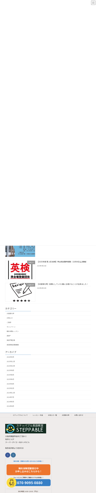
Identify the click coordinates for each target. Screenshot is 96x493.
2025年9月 (10, 370)
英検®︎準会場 (11, 340)
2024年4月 (10, 406)
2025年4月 (10, 384)
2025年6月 (10, 379)
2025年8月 (10, 375)
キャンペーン (11, 327)
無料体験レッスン (13, 331)
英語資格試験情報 (13, 345)
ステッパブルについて (20, 415)
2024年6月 (10, 402)
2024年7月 (10, 397)
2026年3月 (10, 357)
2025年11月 (11, 361)
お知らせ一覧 (52, 415)
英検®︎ (8, 336)
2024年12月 (11, 393)
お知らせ (10, 318)
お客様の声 (10, 313)
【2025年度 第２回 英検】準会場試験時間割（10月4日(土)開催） (62, 262)
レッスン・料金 (38, 415)
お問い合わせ (78, 415)
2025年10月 (11, 366)
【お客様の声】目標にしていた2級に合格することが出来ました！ (62, 284)
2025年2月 (10, 388)
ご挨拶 (9, 322)
